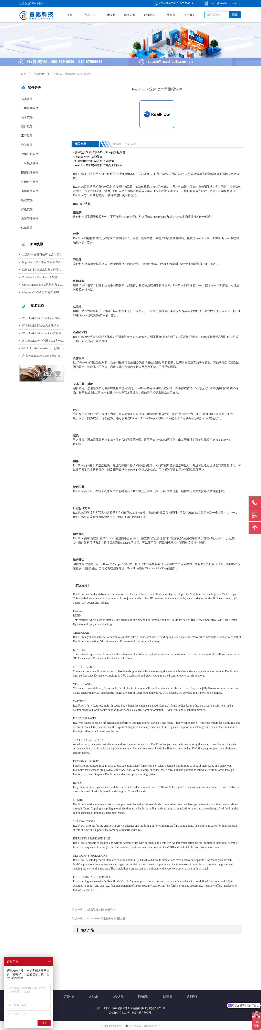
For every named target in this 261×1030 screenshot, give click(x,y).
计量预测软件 (29, 163)
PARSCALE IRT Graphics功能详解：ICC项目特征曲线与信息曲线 (43, 333)
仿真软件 (27, 98)
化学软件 (27, 117)
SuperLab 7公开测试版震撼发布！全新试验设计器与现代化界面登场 (43, 262)
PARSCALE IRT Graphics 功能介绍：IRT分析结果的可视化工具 (43, 318)
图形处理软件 (29, 172)
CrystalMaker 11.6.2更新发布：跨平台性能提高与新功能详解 (43, 284)
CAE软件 (27, 227)
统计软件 (27, 126)
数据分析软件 (29, 154)
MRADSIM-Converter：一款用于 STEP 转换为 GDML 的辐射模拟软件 (43, 348)
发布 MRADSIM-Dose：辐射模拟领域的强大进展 (43, 355)
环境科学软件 (29, 108)
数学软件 (27, 144)
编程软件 (27, 200)
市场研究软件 (29, 191)
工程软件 (27, 135)
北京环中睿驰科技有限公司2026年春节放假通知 (43, 254)
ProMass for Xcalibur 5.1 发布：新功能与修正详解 (43, 277)
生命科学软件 (29, 181)
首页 (24, 74)
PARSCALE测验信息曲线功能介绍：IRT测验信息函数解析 (43, 325)
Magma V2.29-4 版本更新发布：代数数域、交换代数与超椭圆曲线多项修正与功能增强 (43, 292)
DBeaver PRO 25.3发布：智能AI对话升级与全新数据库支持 (43, 269)
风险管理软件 (29, 218)
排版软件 (27, 209)
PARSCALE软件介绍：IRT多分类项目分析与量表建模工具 (43, 340)
